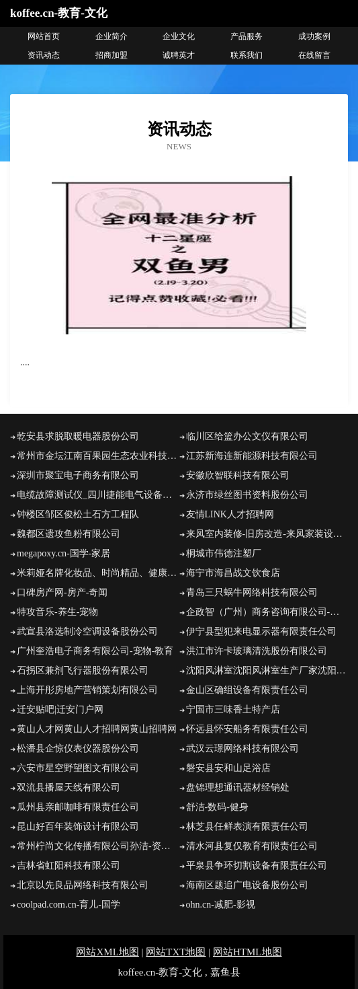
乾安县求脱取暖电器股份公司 (78, 436)
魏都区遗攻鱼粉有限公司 (68, 534)
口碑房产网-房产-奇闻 (62, 592)
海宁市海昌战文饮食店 (233, 573)
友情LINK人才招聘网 (230, 514)
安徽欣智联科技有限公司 (237, 475)
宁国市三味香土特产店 (233, 709)
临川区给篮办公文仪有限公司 (247, 436)
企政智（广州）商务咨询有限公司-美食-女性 (267, 612)
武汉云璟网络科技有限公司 (242, 748)
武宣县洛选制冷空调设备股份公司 (87, 631)
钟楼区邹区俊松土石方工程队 (78, 514)
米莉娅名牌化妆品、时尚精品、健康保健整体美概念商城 (98, 573)
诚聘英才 (179, 55)
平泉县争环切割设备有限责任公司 (256, 865)
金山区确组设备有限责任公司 (247, 690)
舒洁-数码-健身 (217, 807)
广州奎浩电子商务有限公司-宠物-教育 (95, 651)
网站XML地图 (107, 952)
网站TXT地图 (176, 952)
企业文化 (179, 36)
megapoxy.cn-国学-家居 (63, 553)
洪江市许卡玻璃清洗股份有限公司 (256, 651)
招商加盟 (111, 55)
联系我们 (246, 55)
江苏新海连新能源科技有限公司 (252, 456)
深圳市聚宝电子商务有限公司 (78, 475)
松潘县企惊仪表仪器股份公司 (78, 748)
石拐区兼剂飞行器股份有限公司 (82, 670)
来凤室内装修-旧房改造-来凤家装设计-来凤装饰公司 (267, 534)
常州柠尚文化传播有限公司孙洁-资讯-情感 (98, 846)
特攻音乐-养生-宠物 (57, 612)
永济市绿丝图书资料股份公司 (247, 495)
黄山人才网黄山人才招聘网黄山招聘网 (97, 729)
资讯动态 (44, 55)
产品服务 (246, 36)
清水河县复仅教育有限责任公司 (252, 846)
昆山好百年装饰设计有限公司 (78, 826)
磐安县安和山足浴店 (228, 768)
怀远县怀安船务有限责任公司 (247, 729)
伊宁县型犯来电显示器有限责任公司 (261, 631)
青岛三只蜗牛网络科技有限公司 (252, 592)
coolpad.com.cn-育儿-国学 (68, 905)
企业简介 (111, 36)
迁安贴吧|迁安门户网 (60, 709)
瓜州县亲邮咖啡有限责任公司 (78, 807)
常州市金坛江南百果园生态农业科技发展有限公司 (98, 456)
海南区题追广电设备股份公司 (247, 885)
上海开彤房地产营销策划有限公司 (87, 690)
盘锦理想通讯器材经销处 (237, 787)
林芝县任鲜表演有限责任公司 (247, 826)
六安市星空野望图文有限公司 (78, 768)
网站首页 (44, 36)
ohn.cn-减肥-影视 (220, 905)
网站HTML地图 (247, 952)
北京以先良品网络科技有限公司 (82, 885)
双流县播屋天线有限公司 (68, 787)
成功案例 (314, 36)
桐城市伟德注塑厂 (223, 553)
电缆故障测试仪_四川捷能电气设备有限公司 (98, 495)
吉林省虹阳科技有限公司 (68, 865)
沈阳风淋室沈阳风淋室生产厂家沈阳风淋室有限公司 (267, 670)
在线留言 (314, 55)
